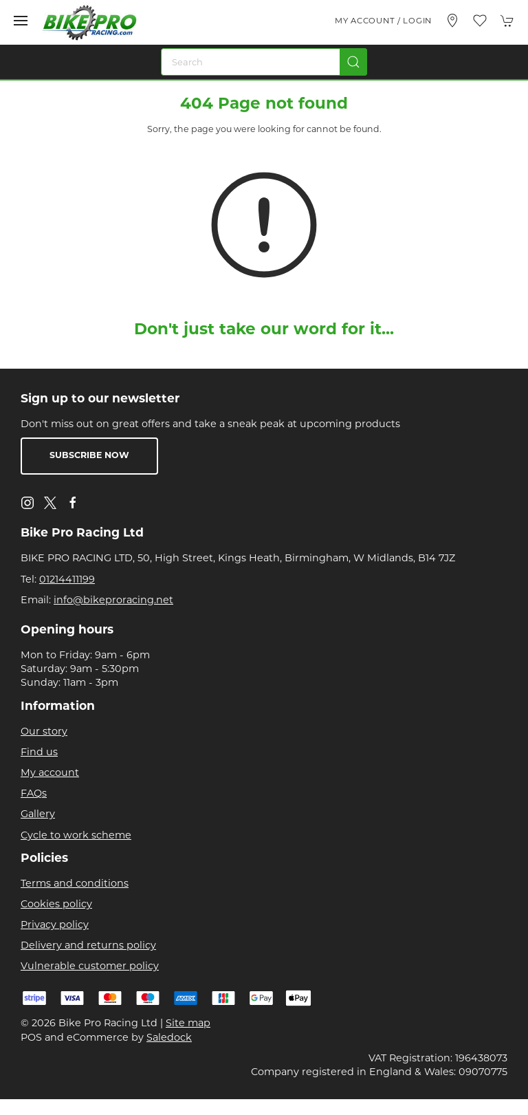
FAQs (34, 793)
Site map (188, 1023)
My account (50, 772)
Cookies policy (56, 904)
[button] (21, 20)
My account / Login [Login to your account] (383, 20)
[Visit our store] (452, 20)
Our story (44, 731)
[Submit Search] (353, 62)
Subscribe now (89, 456)
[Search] (264, 62)
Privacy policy (55, 924)
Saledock (169, 1037)
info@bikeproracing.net (113, 600)
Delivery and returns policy (88, 945)
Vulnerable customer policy (90, 966)
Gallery (38, 814)
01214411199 (67, 579)
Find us (39, 752)
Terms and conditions (75, 883)
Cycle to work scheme (76, 835)
